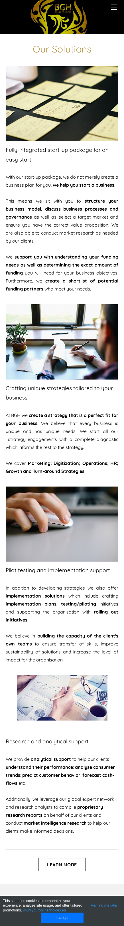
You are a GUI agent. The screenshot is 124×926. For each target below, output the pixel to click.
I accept (62, 917)
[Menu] (114, 7)
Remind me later (104, 905)
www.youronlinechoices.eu (44, 910)
